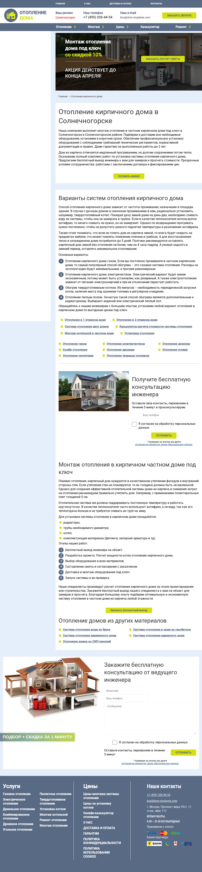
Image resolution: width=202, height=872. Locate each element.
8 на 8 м (41, 240)
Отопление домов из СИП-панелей (87, 641)
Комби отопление (75, 349)
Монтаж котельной (14, 85)
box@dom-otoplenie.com (135, 17)
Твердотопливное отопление (20, 70)
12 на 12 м (8, 245)
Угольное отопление (15, 60)
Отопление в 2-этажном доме (136, 320)
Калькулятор (150, 27)
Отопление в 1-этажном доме (85, 320)
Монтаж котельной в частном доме (89, 333)
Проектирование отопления (20, 130)
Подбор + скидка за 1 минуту (37, 737)
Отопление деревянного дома (21, 266)
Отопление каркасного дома (20, 271)
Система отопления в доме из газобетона (162, 629)
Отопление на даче (14, 135)
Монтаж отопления (54, 825)
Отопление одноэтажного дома (22, 149)
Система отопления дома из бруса (86, 629)
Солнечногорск (65, 17)
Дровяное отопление (15, 55)
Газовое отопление (14, 36)
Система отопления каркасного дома (158, 635)
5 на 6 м (7, 235)
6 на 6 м (41, 235)
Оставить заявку (129, 176)
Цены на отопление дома (18, 106)
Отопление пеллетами (78, 355)
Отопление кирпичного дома (20, 281)
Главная (60, 3)
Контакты (156, 3)
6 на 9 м (24, 240)
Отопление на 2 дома (15, 145)
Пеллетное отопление (16, 65)
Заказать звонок (179, 15)
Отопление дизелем (176, 344)
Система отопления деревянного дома (89, 635)
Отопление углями (175, 349)
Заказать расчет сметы (163, 58)
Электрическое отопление (19, 41)
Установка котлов (13, 91)
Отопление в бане (13, 140)
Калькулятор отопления (17, 122)
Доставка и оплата (120, 3)
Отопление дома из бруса (18, 257)
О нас (87, 3)
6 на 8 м (7, 240)
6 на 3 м (24, 235)
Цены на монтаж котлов (17, 112)
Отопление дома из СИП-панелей (23, 276)
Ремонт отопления (53, 820)
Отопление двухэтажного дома (22, 154)
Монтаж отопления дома (18, 97)
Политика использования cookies (96, 852)
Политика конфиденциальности (102, 841)
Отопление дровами (120, 349)
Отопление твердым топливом (128, 355)
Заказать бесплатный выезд (128, 610)
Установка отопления (139, 333)
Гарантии (91, 833)
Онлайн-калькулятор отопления (98, 815)
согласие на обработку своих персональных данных (163, 444)
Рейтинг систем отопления (26, 117)
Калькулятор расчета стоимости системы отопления (155, 326)
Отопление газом (75, 344)
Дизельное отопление (16, 46)
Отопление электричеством (126, 344)
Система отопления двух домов (87, 326)
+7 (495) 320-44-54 (97, 17)
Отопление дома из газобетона (22, 261)
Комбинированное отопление (21, 50)
